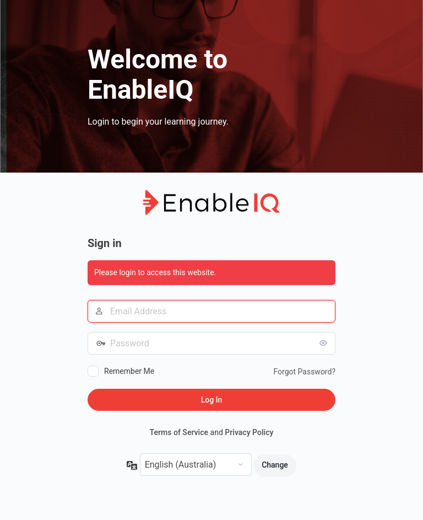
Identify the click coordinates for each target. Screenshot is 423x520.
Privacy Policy (249, 432)
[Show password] (324, 343)
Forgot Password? (304, 371)
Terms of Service (179, 432)
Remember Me (129, 371)
